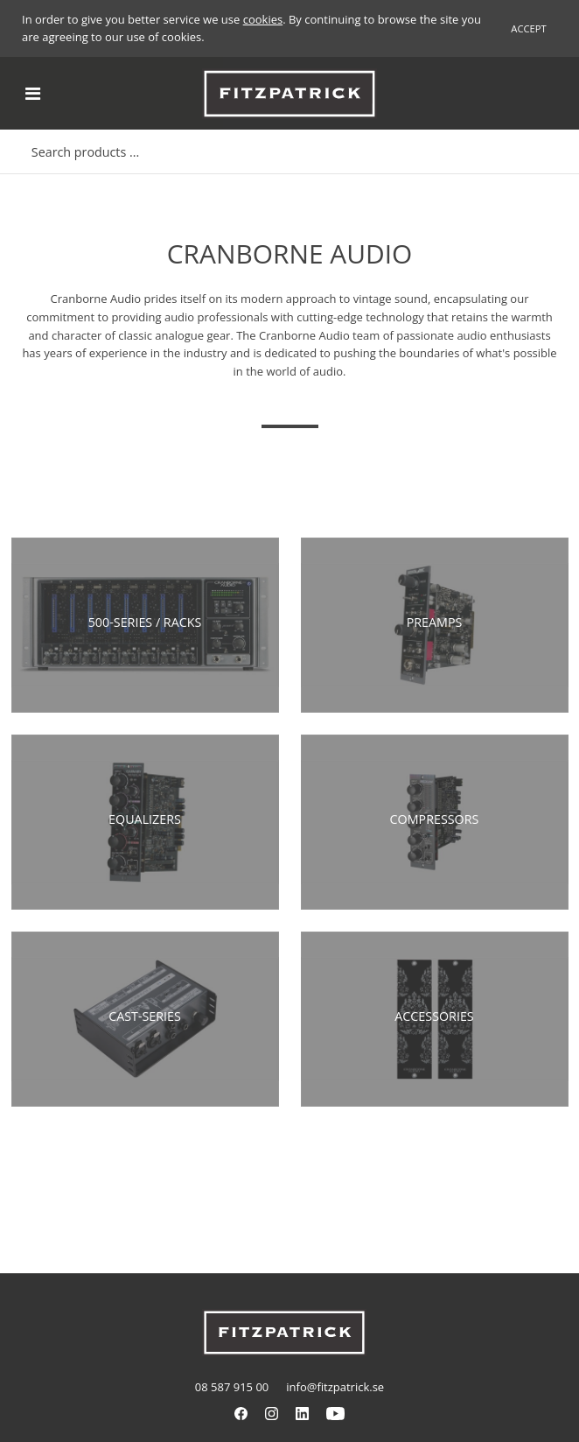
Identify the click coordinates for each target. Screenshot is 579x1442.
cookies (263, 19)
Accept (528, 28)
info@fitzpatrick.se (335, 1387)
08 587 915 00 (232, 1387)
